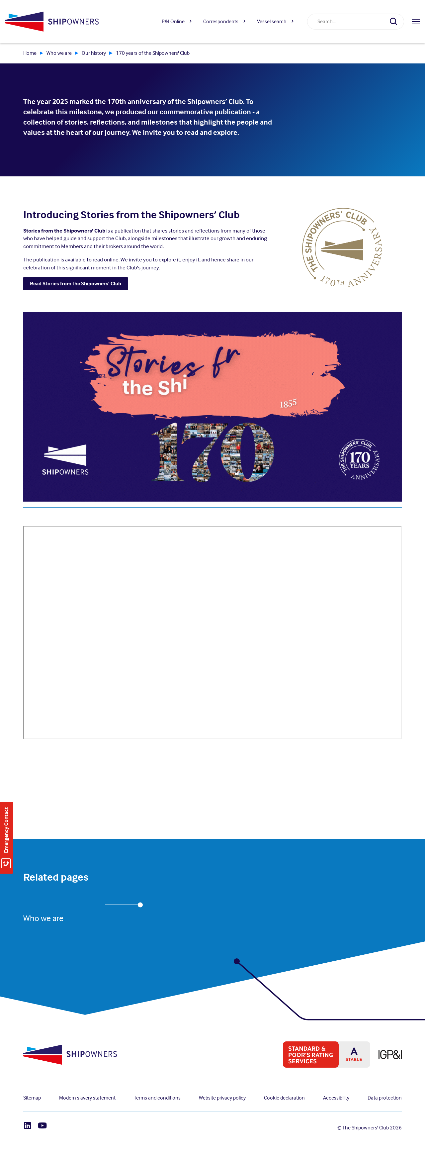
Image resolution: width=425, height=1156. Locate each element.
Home (30, 52)
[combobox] (347, 22)
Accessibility (336, 1097)
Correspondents (220, 21)
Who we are (59, 52)
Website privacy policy (222, 1097)
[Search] (396, 22)
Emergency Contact (6, 830)
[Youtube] (42, 1125)
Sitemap (32, 1097)
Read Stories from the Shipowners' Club (75, 283)
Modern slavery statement (87, 1097)
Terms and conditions (157, 1097)
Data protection (385, 1097)
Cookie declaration (284, 1097)
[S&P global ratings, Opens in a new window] (322, 1054)
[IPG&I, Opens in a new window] (386, 1054)
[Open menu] (416, 22)
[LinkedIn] (27, 1125)
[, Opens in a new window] (342, 246)
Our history (94, 52)
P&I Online (173, 21)
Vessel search (272, 21)
